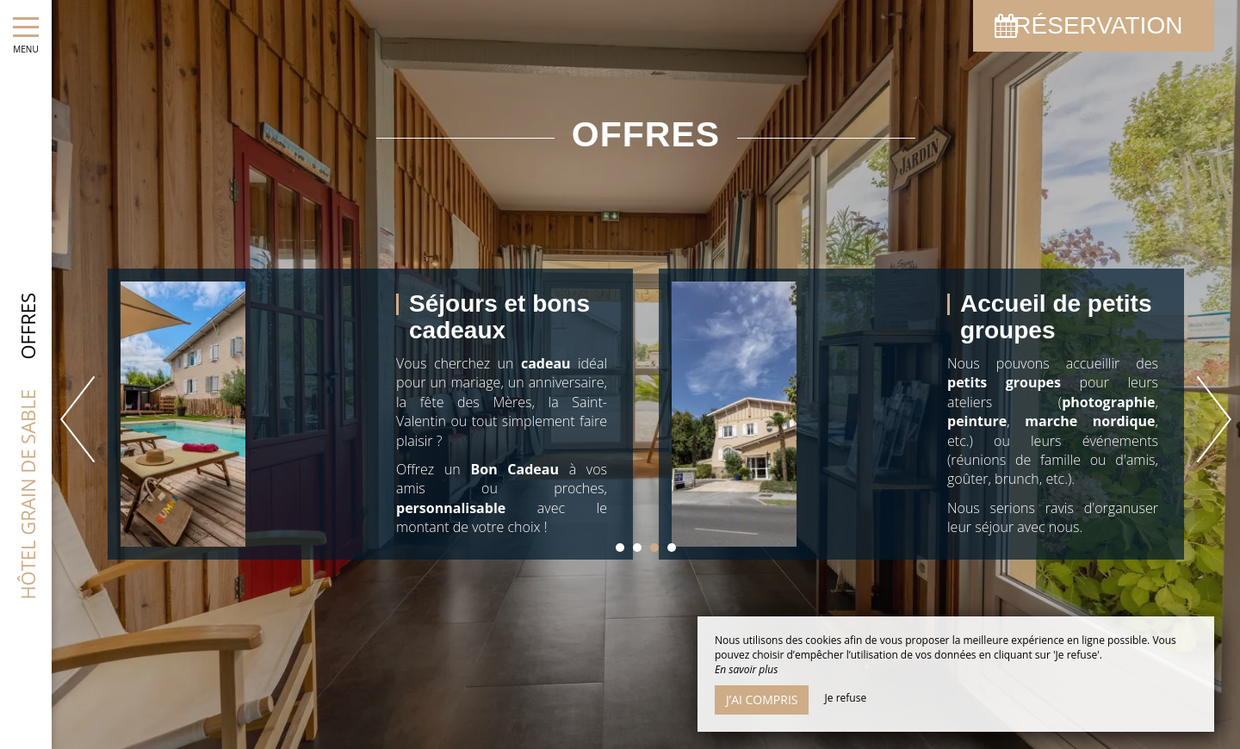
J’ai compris (761, 699)
